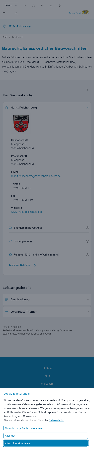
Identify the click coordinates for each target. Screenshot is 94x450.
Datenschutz (56, 420)
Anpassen (10, 435)
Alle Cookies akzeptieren (17, 443)
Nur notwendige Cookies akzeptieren (24, 428)
